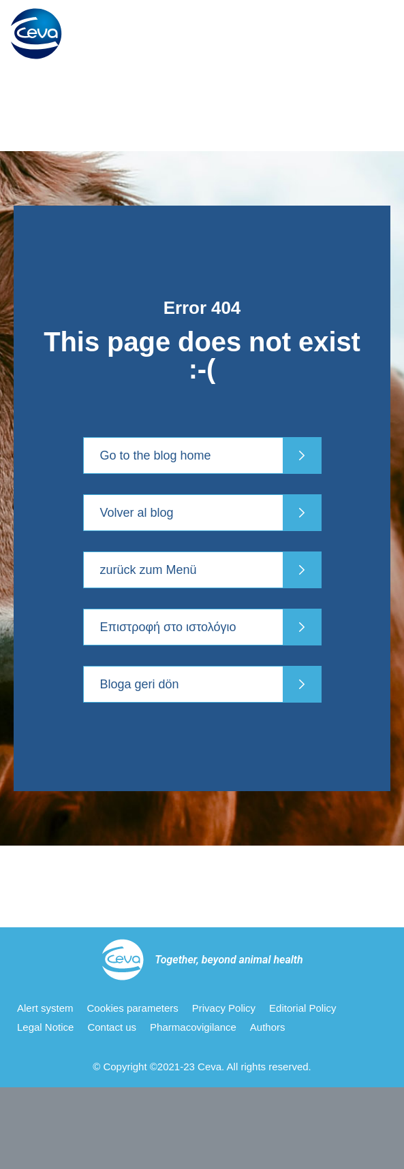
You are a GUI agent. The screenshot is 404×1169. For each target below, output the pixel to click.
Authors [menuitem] (267, 1027)
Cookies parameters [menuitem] (132, 1008)
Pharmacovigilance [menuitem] (193, 1027)
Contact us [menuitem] (111, 1027)
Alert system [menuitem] (45, 1008)
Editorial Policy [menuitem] (302, 1008)
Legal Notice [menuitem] (45, 1027)
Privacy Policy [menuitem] (223, 1008)
